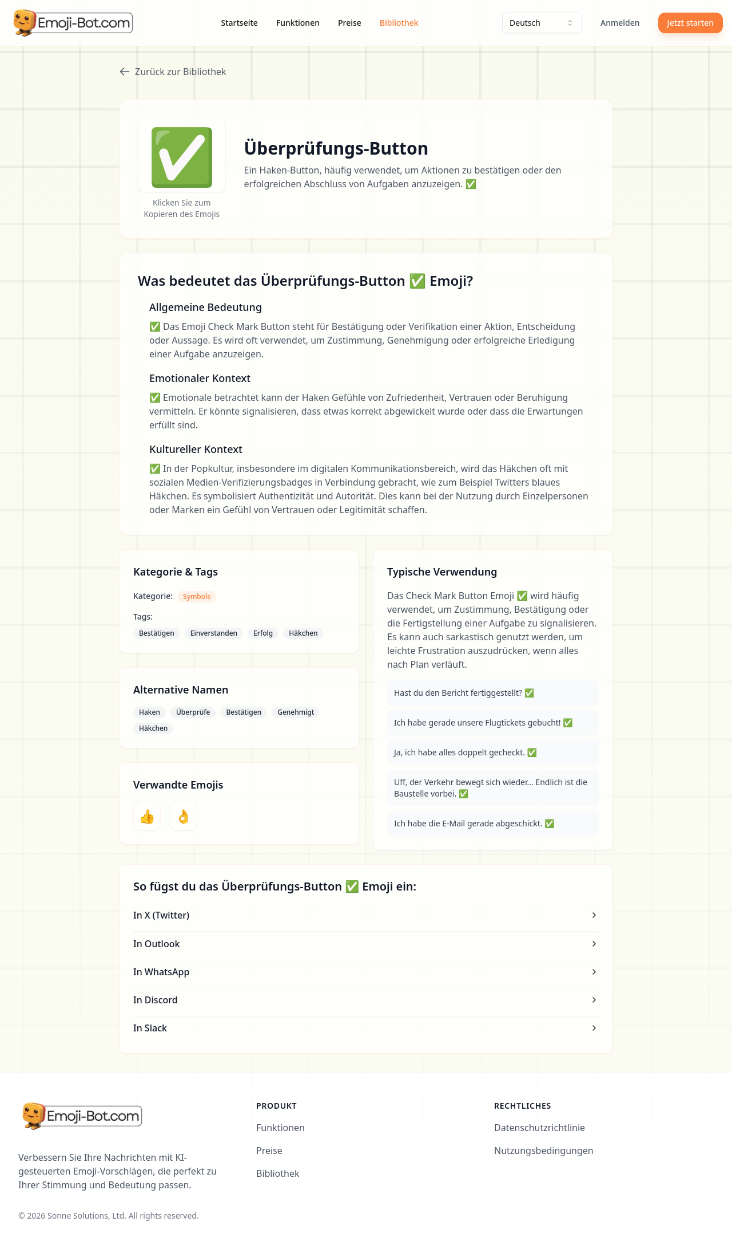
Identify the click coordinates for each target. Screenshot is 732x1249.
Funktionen (298, 22)
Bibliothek (399, 22)
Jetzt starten (690, 22)
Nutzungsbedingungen (544, 1150)
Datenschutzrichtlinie (539, 1127)
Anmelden (620, 22)
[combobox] (542, 23)
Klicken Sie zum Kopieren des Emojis (182, 208)
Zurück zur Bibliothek (172, 71)
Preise (349, 22)
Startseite (239, 22)
